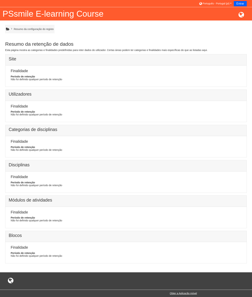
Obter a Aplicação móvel (183, 293)
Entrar (240, 3)
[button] (215, 3)
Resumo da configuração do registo (34, 29)
